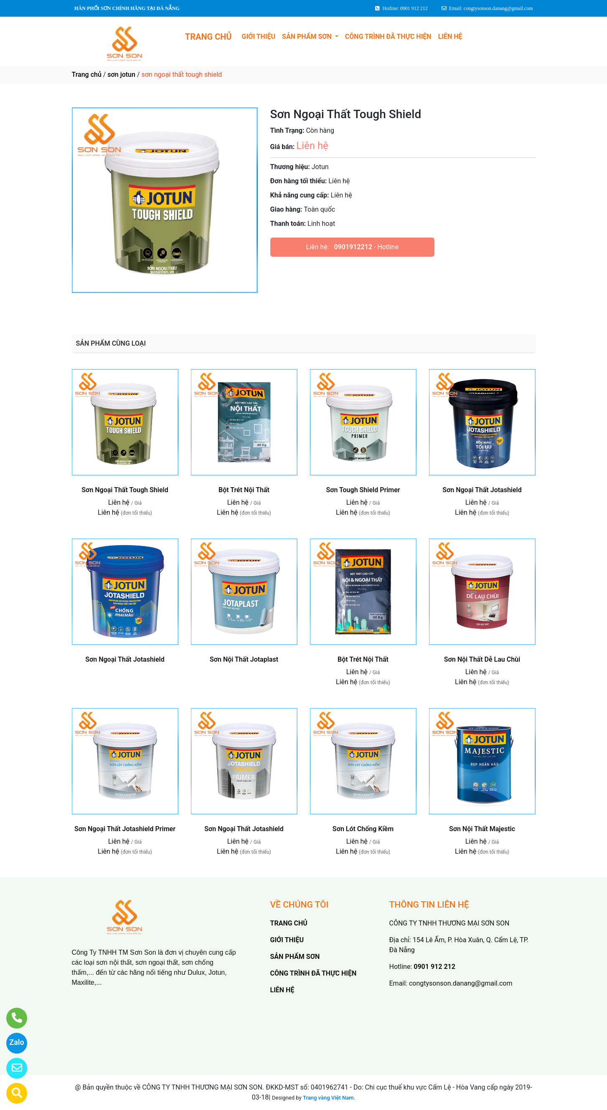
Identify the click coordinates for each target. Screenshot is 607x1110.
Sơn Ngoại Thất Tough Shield (124, 490)
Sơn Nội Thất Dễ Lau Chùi (482, 659)
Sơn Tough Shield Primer (363, 490)
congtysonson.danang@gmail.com (460, 983)
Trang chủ (87, 74)
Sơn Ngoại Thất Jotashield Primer (124, 829)
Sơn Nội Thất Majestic (482, 829)
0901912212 (353, 247)
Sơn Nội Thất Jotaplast (244, 659)
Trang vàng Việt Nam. (329, 1098)
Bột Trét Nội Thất (243, 490)
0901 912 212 (434, 967)
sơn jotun (121, 74)
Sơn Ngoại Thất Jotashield (482, 490)
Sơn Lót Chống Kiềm (363, 829)
